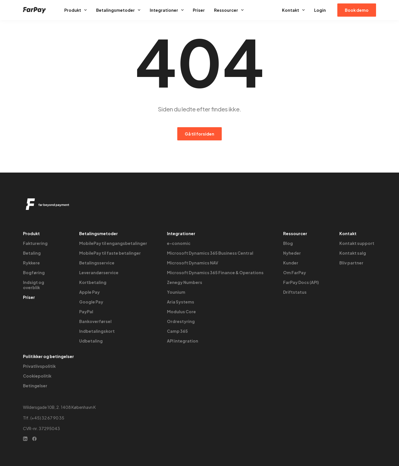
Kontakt (293, 10)
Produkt (75, 10)
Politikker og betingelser (48, 356)
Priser (199, 10)
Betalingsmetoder (118, 10)
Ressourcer (229, 10)
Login (320, 10)
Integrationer (167, 10)
